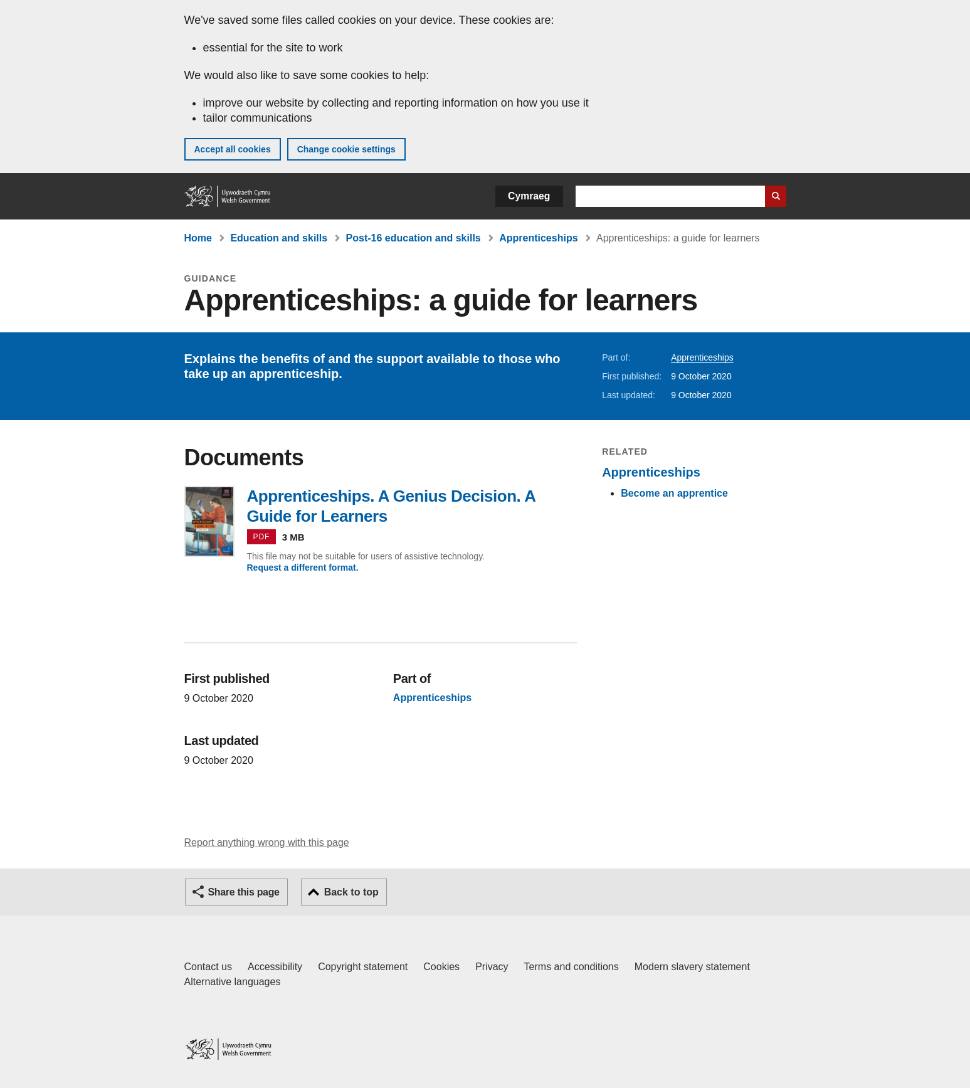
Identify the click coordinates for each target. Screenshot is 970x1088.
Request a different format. (303, 567)
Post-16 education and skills (413, 238)
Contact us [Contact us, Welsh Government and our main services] (208, 966)
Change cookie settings (346, 149)
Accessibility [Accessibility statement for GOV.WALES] (275, 966)
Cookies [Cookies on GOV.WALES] (441, 966)
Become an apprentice (674, 493)
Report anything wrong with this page (266, 842)
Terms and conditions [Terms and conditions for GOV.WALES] (571, 966)
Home (198, 238)
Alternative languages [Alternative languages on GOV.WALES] (232, 981)
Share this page (244, 892)
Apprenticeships (538, 238)
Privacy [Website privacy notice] (491, 966)
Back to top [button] (351, 892)
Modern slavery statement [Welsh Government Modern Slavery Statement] (692, 966)
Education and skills (278, 238)
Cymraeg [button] (529, 196)
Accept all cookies (232, 149)
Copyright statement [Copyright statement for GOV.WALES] (363, 966)
